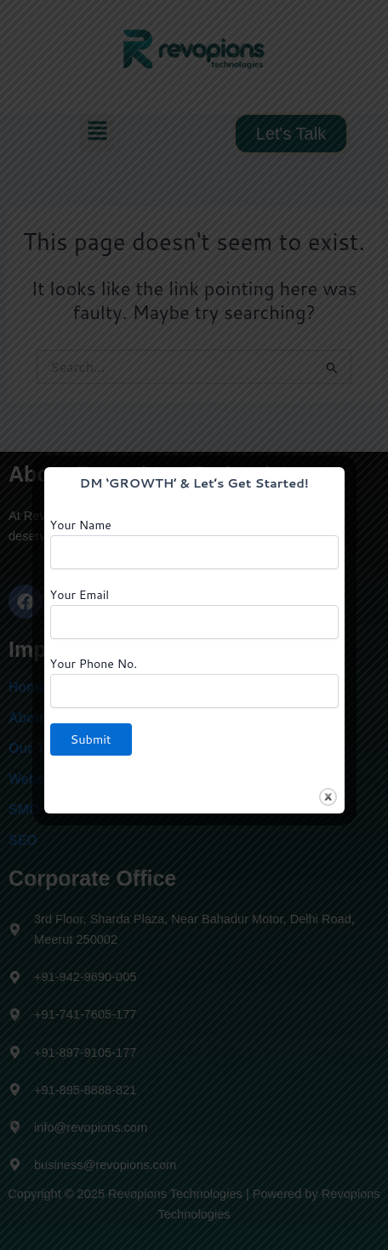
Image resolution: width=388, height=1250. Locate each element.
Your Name (194, 543)
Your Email (194, 612)
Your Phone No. (194, 681)
